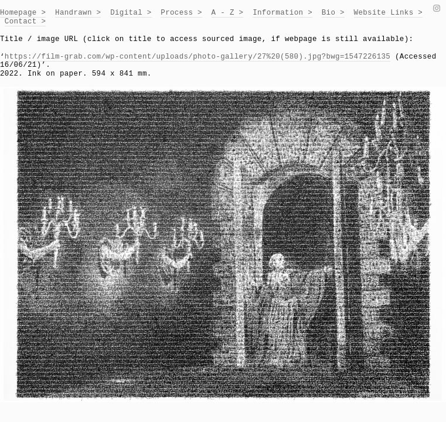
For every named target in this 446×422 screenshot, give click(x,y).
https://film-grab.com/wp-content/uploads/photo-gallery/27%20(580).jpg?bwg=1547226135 (197, 57)
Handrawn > (78, 13)
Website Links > (388, 13)
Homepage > (23, 13)
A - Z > (228, 13)
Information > (282, 13)
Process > (181, 13)
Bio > (333, 13)
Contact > (25, 22)
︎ (437, 8)
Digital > (131, 13)
